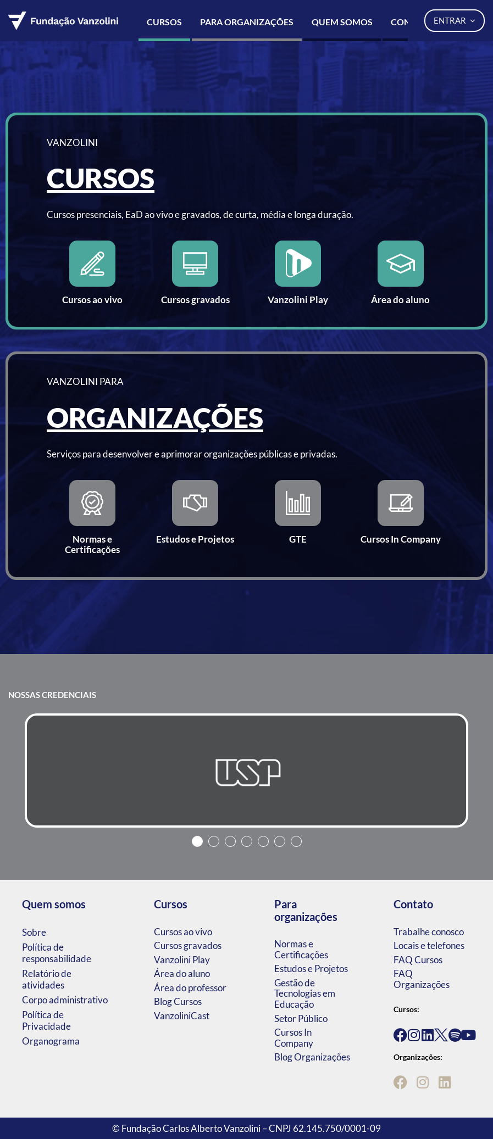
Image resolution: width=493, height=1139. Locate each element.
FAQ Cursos (418, 959)
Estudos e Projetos (311, 968)
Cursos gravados (187, 945)
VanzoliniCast (181, 1015)
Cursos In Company (293, 1037)
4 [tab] (246, 841)
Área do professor (190, 987)
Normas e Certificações (301, 949)
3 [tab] (230, 841)
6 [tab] (279, 841)
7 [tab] (296, 841)
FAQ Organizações (422, 979)
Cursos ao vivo (183, 931)
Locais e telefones (429, 945)
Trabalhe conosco (429, 931)
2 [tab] (213, 841)
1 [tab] (197, 841)
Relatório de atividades (46, 979)
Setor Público (301, 1018)
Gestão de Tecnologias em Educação (304, 993)
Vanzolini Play (182, 959)
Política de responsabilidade (56, 952)
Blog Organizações (312, 1057)
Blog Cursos (178, 1001)
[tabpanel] (246, 770)
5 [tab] (263, 841)
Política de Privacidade (46, 1020)
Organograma (51, 1041)
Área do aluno (182, 973)
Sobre (34, 932)
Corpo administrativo (65, 1000)
